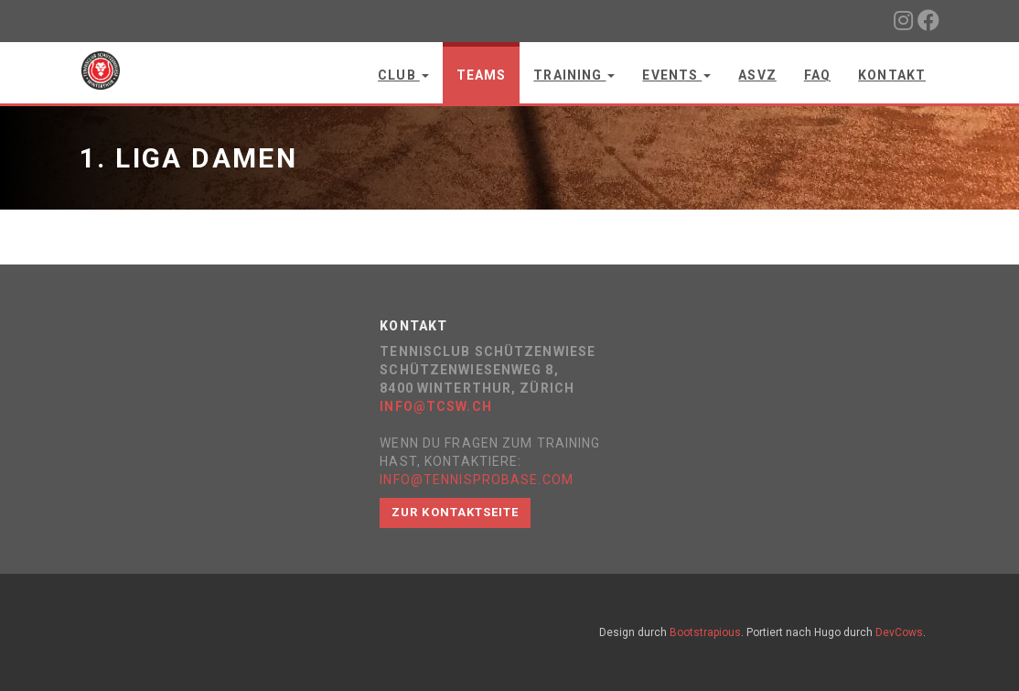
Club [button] (403, 75)
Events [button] (676, 75)
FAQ (817, 75)
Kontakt (892, 75)
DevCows (899, 632)
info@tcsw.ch (435, 406)
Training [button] (574, 75)
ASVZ (757, 75)
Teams (481, 75)
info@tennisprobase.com (477, 479)
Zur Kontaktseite (455, 512)
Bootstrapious (705, 632)
